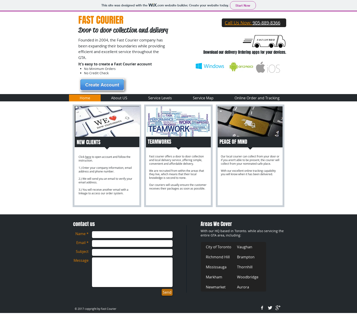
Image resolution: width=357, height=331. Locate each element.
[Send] (167, 292)
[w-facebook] (262, 307)
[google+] (277, 307)
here (88, 157)
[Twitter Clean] (270, 307)
